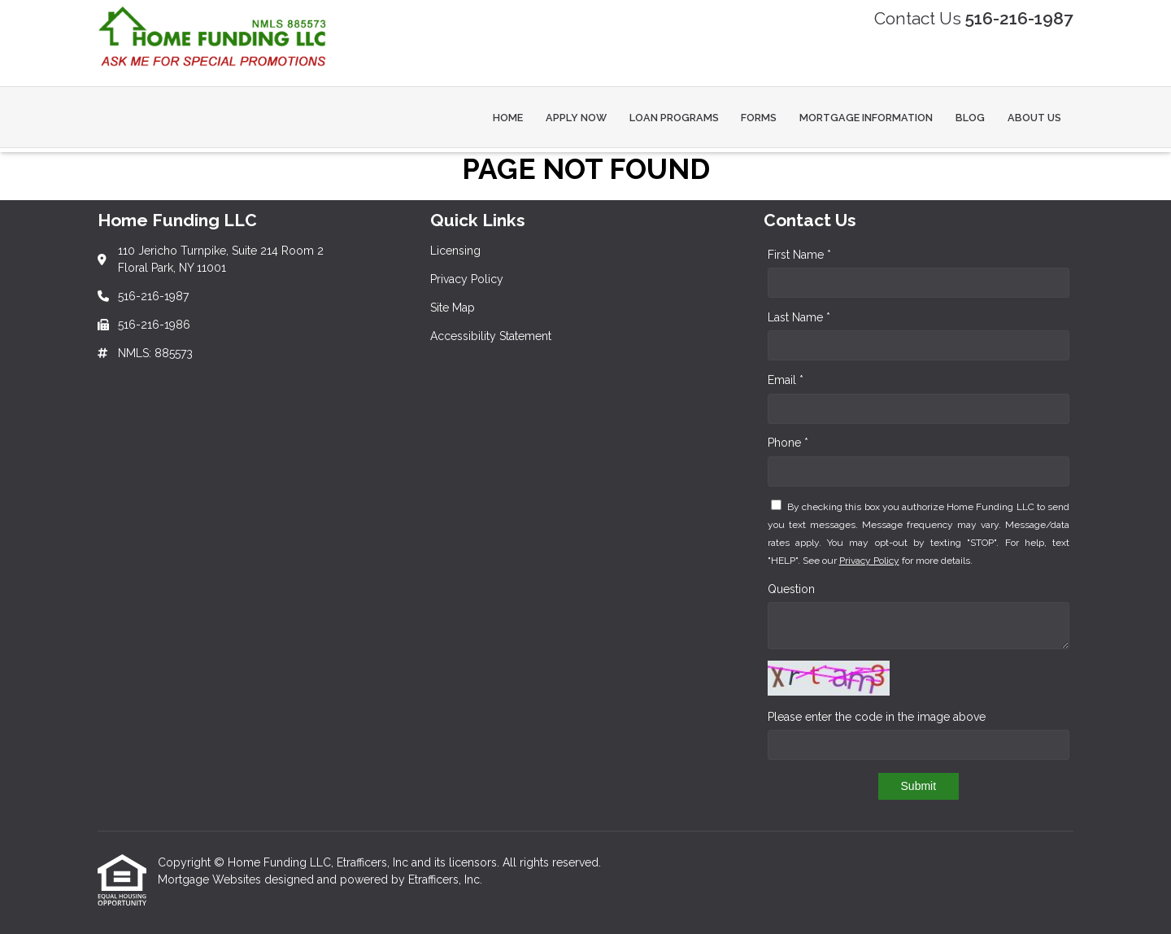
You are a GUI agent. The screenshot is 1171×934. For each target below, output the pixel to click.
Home (508, 117)
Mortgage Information (866, 117)
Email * (785, 379)
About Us (1034, 117)
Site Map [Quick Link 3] (452, 307)
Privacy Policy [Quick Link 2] (466, 279)
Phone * (788, 442)
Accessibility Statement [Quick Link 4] (490, 336)
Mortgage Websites (211, 879)
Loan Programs (674, 117)
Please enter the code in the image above (877, 716)
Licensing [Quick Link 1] (455, 250)
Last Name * (799, 317)
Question (791, 589)
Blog (970, 117)
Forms (759, 117)
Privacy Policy (869, 560)
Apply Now (576, 117)
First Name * (799, 254)
